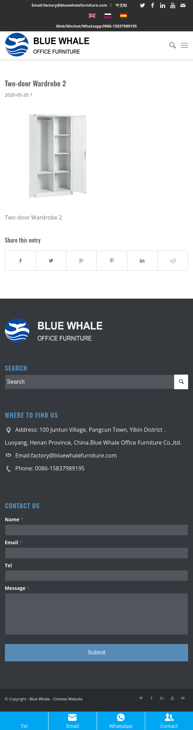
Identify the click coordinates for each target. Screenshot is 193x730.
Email (13, 542)
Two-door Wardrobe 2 (35, 83)
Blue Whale (40, 698)
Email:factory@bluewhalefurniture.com (69, 5)
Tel (8, 565)
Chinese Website (68, 698)
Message (17, 588)
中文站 (121, 5)
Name (14, 519)
